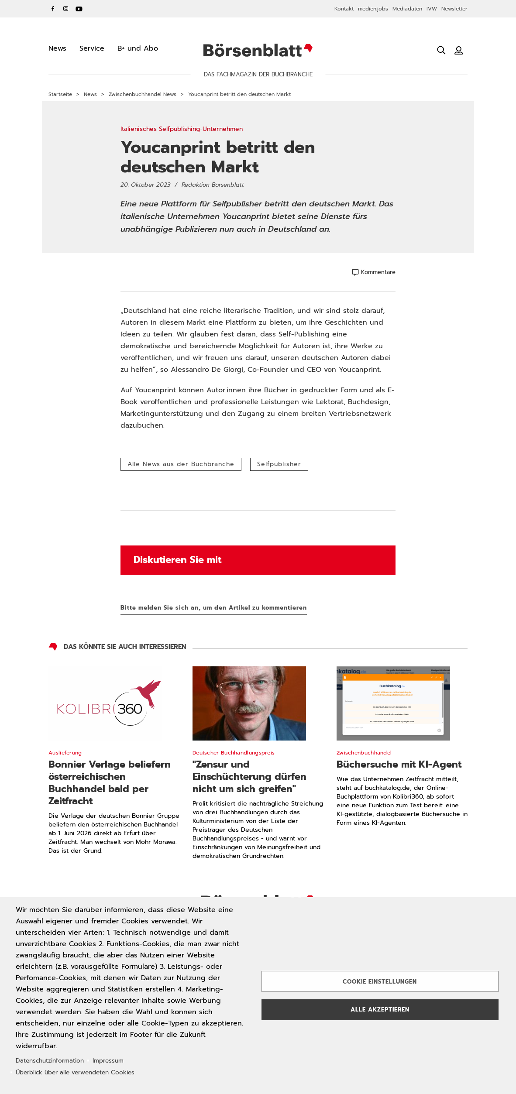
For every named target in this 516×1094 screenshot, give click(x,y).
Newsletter (454, 9)
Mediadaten (407, 9)
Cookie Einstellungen (380, 981)
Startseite (60, 94)
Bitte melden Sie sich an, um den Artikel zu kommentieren (213, 608)
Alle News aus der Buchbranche (180, 464)
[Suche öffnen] (441, 50)
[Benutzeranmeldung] (459, 50)
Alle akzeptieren (380, 1009)
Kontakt (344, 9)
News (90, 94)
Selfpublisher (279, 464)
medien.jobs (373, 9)
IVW (432, 9)
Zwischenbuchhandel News (142, 94)
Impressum (108, 1060)
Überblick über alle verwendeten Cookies (75, 1072)
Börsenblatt (258, 50)
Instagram (66, 8)
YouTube (79, 8)
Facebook (52, 8)
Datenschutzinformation (50, 1060)
